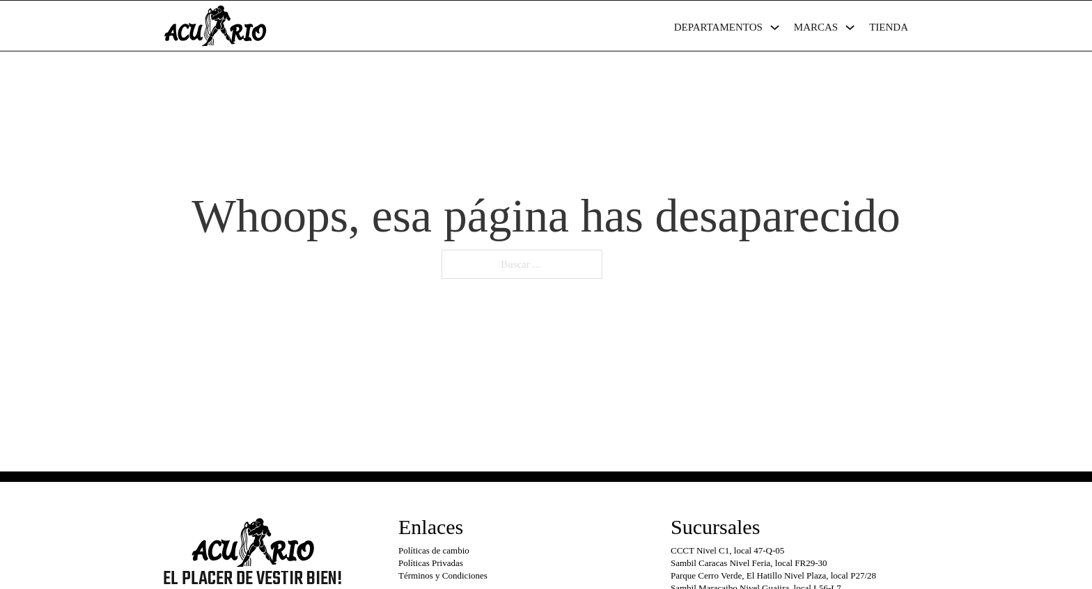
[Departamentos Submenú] (775, 27)
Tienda (888, 27)
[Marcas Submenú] (850, 27)
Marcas (816, 27)
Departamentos (718, 27)
